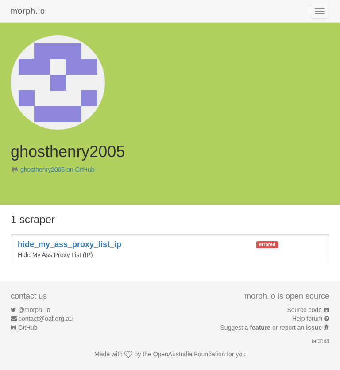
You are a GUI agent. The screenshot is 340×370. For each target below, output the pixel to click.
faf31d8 (320, 341)
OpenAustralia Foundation (189, 354)
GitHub (28, 327)
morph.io (28, 11)
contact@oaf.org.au (46, 318)
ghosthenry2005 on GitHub (57, 169)
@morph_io (34, 309)
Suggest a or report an (272, 327)
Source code (304, 309)
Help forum (307, 318)
